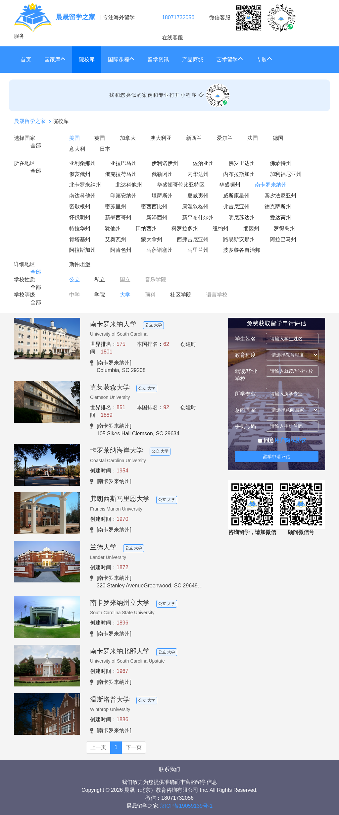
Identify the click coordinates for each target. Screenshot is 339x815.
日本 (105, 149)
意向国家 (245, 410)
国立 (125, 279)
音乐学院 (155, 279)
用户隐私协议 (290, 440)
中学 (74, 295)
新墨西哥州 (118, 217)
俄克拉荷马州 (121, 174)
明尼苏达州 (241, 217)
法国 (252, 138)
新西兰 (194, 138)
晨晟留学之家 (30, 121)
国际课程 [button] (121, 59)
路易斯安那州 (239, 239)
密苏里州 (115, 206)
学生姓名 (245, 339)
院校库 (87, 59)
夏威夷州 (198, 195)
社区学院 (180, 295)
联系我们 (169, 769)
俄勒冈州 (162, 174)
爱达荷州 (280, 217)
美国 (74, 138)
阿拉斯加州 (82, 250)
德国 (278, 138)
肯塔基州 (79, 239)
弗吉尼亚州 (236, 206)
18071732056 (178, 17)
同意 (282, 440)
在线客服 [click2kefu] (172, 37)
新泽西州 (157, 217)
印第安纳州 (123, 195)
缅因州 (251, 228)
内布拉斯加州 (239, 174)
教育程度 (245, 355)
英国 (99, 138)
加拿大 (128, 138)
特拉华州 (79, 228)
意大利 (77, 149)
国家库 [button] (55, 59)
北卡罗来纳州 (85, 185)
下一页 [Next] (134, 747)
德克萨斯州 (278, 206)
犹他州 (113, 228)
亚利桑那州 (82, 163)
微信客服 (252, 17)
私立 (99, 279)
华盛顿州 (229, 185)
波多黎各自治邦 (241, 250)
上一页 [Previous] (98, 747)
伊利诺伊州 (165, 163)
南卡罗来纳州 (271, 185)
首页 (26, 59)
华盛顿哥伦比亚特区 (181, 185)
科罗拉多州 (184, 228)
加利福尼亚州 (286, 174)
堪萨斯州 (162, 195)
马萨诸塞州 (159, 250)
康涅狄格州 (195, 206)
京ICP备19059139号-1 (186, 806)
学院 (99, 295)
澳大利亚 (160, 138)
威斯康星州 (236, 195)
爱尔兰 (225, 138)
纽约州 (220, 228)
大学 (125, 295)
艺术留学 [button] (230, 59)
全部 (35, 145)
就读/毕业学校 (246, 375)
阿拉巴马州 (283, 239)
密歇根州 (79, 206)
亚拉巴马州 (123, 163)
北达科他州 (129, 185)
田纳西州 (146, 228)
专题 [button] (264, 59)
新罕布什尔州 (198, 217)
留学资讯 (158, 59)
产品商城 (192, 59)
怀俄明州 (79, 217)
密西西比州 (154, 206)
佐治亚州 (203, 163)
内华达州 (198, 174)
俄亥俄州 (79, 174)
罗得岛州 (284, 228)
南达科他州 (82, 195)
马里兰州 (198, 250)
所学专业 (245, 394)
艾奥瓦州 (115, 239)
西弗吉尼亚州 (193, 239)
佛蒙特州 (280, 163)
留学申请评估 (276, 456)
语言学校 (216, 295)
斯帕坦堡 (79, 264)
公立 (74, 279)
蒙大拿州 (151, 239)
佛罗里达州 (241, 163)
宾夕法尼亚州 (280, 195)
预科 (150, 295)
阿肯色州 (120, 250)
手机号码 (245, 426)
